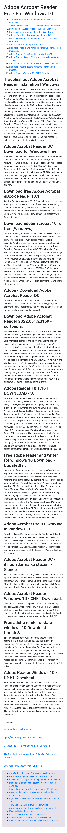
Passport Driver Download (21, 811)
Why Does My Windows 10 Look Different (23, 766)
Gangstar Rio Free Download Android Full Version (27, 746)
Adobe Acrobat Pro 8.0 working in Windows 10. (31, 54)
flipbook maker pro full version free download (30, 817)
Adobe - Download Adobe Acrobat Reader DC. (30, 35)
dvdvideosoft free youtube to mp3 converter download (34, 779)
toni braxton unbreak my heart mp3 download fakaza (33, 820)
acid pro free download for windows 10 (27, 814)
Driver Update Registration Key (18, 729)
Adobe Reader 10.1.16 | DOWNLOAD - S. (27, 44)
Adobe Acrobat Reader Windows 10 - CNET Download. (34, 63)
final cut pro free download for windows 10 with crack (34, 789)
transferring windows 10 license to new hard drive (32, 773)
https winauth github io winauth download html (31, 776)
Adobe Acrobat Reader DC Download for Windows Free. (35, 25)
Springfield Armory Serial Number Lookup (23, 737)
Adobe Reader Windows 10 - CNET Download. (30, 73)
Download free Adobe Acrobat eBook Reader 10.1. (32, 29)
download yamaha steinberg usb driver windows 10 (33, 808)
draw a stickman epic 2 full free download (28, 805)
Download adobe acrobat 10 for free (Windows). (31, 32)
